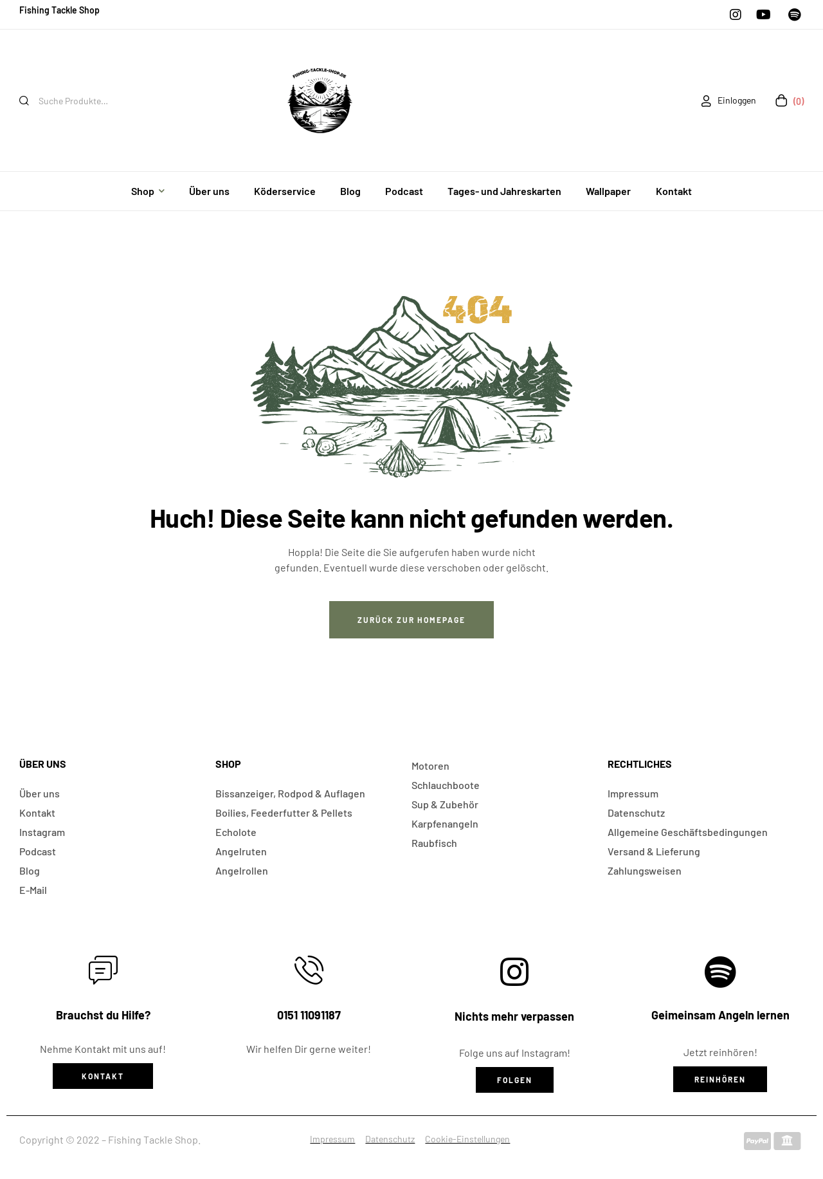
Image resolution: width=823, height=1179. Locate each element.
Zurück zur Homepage (411, 619)
